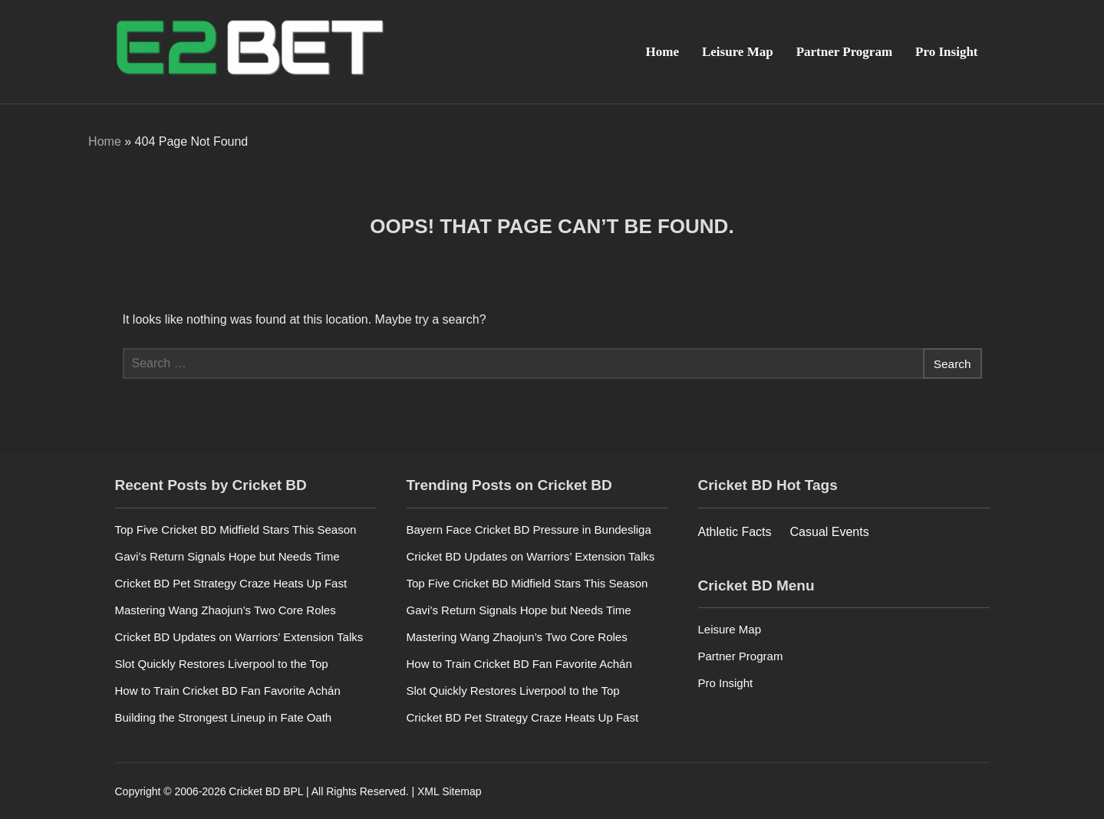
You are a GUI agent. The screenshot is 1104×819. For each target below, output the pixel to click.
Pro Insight (946, 51)
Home (662, 51)
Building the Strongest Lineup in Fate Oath (223, 716)
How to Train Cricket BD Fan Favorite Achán (228, 689)
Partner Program (844, 51)
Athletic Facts (735, 531)
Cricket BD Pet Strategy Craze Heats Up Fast (231, 582)
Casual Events (829, 531)
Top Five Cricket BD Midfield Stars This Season (236, 528)
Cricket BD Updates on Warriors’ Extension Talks (239, 636)
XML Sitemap (449, 790)
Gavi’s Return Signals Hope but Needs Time (227, 555)
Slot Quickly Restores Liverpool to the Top (221, 662)
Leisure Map (737, 51)
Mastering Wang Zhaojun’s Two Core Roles (225, 609)
